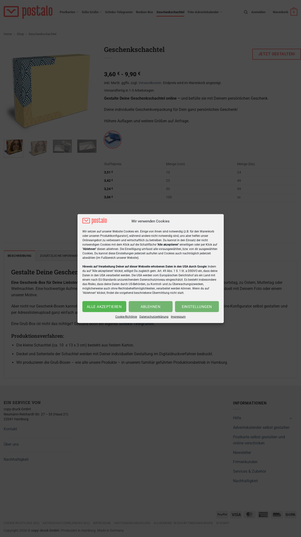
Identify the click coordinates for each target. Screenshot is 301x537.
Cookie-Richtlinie (126, 316)
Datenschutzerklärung (153, 316)
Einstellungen (197, 307)
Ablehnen (151, 307)
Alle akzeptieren (104, 307)
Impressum (178, 316)
